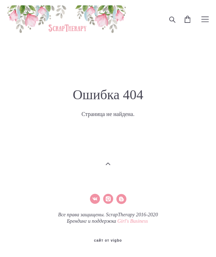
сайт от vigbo (108, 239)
